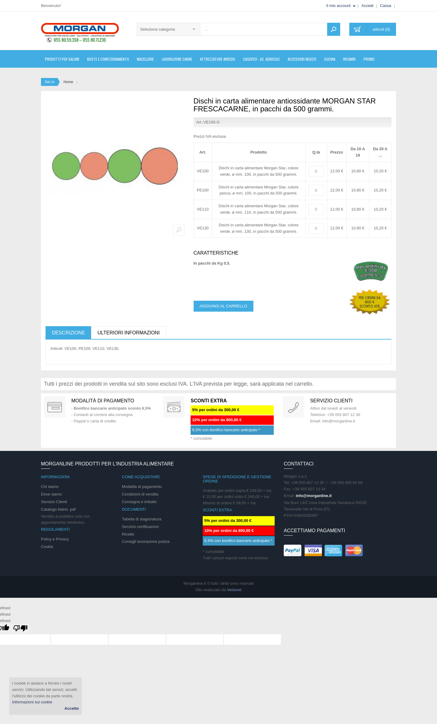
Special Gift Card (54, 407)
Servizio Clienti (54, 501)
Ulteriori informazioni (128, 332)
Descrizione (68, 332)
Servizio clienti (331, 400)
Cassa (385, 5)
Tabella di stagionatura (141, 519)
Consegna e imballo (139, 501)
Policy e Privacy (55, 539)
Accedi (367, 5)
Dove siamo (51, 494)
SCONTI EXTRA (209, 400)
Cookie (47, 546)
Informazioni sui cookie (32, 702)
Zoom (179, 230)
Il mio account (338, 5)
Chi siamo (50, 486)
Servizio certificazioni (140, 526)
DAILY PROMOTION (174, 407)
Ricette (128, 534)
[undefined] (20, 629)
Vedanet (234, 589)
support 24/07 (293, 407)
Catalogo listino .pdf (58, 509)
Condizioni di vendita (140, 494)
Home (68, 82)
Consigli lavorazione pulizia (146, 541)
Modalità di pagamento (102, 400)
